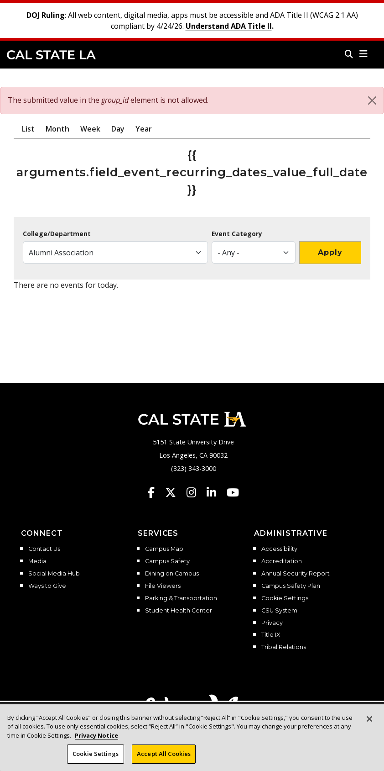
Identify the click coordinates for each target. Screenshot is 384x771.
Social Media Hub (54, 573)
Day (118, 129)
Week (90, 129)
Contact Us (44, 549)
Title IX (270, 635)
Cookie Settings (284, 598)
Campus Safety (167, 561)
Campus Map (164, 549)
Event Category (237, 234)
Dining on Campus (172, 573)
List (28, 129)
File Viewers (163, 586)
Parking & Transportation (181, 598)
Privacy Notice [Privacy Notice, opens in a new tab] (96, 738)
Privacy (272, 623)
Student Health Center (178, 610)
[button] (363, 53)
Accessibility (279, 549)
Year (143, 129)
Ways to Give (47, 586)
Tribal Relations (283, 647)
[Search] (349, 53)
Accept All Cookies (164, 757)
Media (37, 561)
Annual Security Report (295, 573)
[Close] (372, 100)
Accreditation (281, 561)
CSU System (279, 610)
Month (57, 129)
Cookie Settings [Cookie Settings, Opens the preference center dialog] (96, 757)
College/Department (57, 234)
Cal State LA (51, 54)
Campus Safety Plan (290, 586)
